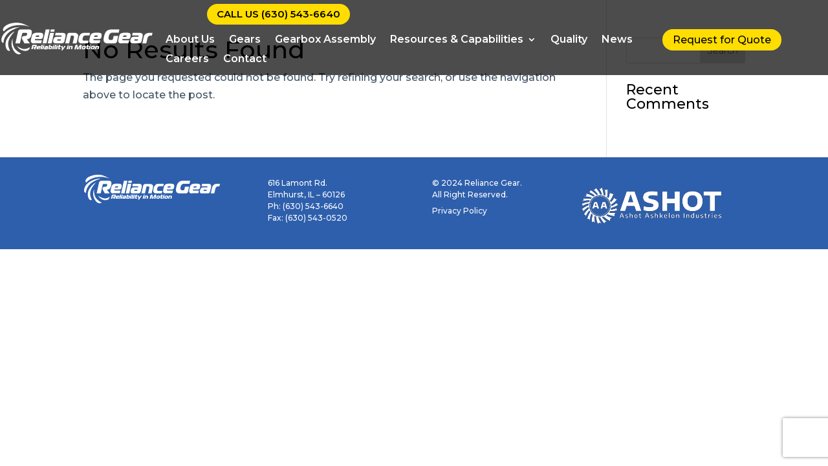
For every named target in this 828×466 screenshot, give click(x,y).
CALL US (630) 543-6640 (278, 14)
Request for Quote (722, 40)
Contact (245, 59)
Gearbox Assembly (325, 40)
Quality (568, 40)
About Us (190, 40)
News (617, 40)
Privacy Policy (459, 211)
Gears (245, 40)
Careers (187, 59)
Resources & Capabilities (456, 40)
